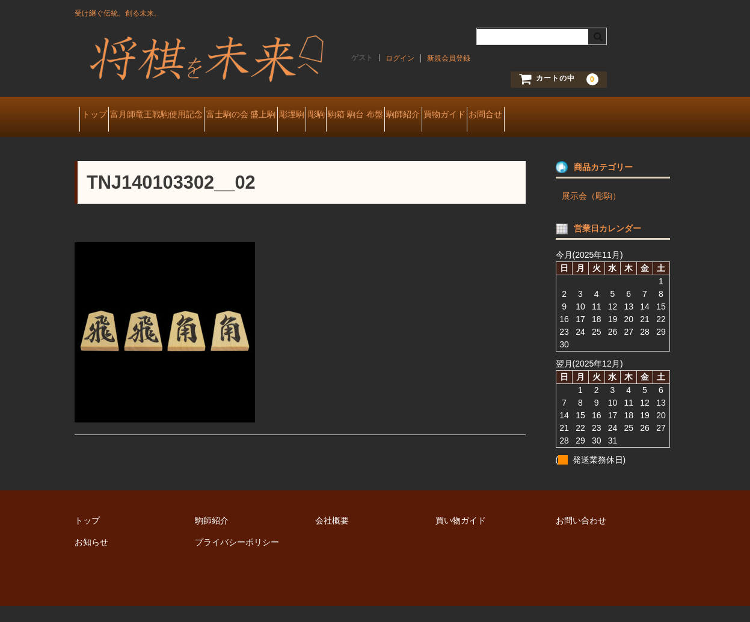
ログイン (400, 58)
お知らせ (91, 558)
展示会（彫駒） (591, 212)
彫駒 (406, 115)
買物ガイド (599, 115)
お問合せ (103, 140)
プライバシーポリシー (237, 558)
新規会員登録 (448, 58)
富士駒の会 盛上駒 (289, 115)
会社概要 (332, 536)
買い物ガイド (460, 536)
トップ (99, 115)
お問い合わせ (581, 536)
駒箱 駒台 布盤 (467, 115)
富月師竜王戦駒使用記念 (183, 115)
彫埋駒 (360, 115)
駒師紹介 (536, 115)
